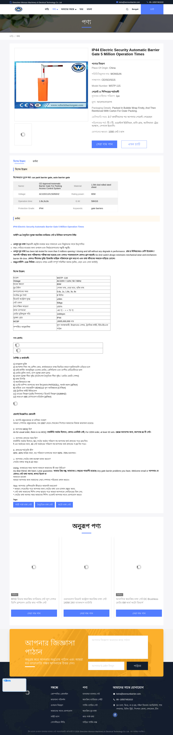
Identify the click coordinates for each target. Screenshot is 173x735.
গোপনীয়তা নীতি (58, 722)
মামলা (89, 9)
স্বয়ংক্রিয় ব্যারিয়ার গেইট (93, 699)
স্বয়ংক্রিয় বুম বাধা (90, 711)
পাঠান (137, 665)
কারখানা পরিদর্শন (58, 699)
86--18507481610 (154, 2)
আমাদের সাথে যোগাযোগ (61, 711)
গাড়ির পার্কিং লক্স (90, 722)
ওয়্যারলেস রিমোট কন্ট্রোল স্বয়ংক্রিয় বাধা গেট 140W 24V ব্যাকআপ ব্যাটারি (85, 601)
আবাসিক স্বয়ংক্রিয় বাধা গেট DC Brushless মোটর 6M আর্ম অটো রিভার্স (137, 601)
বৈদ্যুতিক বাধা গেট (45, 504)
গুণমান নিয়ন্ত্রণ (57, 705)
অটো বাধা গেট (64, 504)
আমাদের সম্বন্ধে (68, 9)
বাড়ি (47, 9)
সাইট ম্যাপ (55, 716)
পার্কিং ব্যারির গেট (90, 705)
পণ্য (54, 9)
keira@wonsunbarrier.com (128, 2)
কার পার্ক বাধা (88, 716)
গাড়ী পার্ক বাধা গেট (23, 504)
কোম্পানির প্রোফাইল (59, 694)
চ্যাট (152, 9)
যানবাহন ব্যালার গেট (91, 694)
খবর (81, 9)
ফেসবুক (115, 715)
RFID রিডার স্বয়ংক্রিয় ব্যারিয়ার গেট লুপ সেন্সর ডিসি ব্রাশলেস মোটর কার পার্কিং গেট (33, 601)
